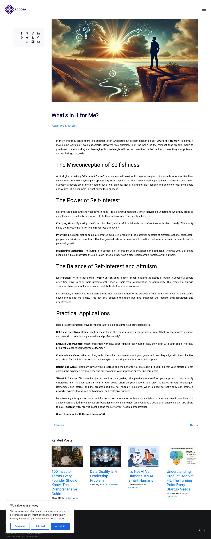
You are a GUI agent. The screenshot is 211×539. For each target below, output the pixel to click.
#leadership (102, 503)
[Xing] (33, 42)
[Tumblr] (33, 38)
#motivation (123, 503)
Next (192, 425)
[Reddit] (33, 33)
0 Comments (72, 498)
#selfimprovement (181, 503)
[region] (40, 516)
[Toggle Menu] (204, 9)
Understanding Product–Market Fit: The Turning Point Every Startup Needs (180, 480)
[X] (27, 33)
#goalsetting (78, 503)
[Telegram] (27, 38)
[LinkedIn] (38, 33)
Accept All (60, 526)
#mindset (113, 503)
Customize (20, 526)
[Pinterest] (38, 38)
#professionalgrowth (162, 503)
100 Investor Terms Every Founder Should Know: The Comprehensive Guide (64, 482)
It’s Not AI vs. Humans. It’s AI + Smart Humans (142, 476)
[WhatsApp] (21, 38)
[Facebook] (21, 33)
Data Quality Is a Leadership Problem (103, 476)
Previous (59, 425)
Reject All (40, 526)
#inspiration (90, 503)
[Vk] (27, 42)
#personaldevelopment (141, 503)
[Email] (38, 42)
